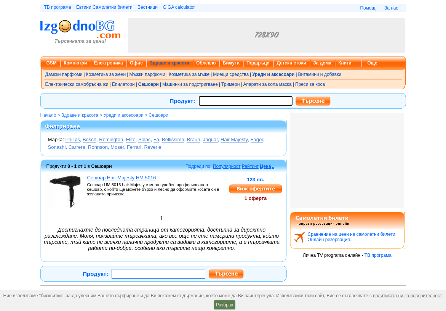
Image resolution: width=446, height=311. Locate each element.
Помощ (367, 8)
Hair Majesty (234, 139)
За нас (391, 8)
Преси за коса (310, 84)
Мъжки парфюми (147, 74)
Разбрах (224, 305)
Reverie (152, 147)
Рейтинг (250, 166)
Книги (344, 63)
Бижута (231, 63)
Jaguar (210, 139)
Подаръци (258, 63)
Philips (72, 139)
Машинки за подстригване (190, 84)
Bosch (89, 139)
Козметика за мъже (189, 74)
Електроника (108, 63)
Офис (136, 63)
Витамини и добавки (320, 74)
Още (372, 63)
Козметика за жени (106, 74)
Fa (156, 139)
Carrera (77, 147)
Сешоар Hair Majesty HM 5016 (121, 177)
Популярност (227, 166)
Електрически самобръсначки (77, 84)
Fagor (257, 139)
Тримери (230, 84)
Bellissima (173, 139)
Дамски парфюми (64, 74)
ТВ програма (57, 7)
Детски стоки (291, 63)
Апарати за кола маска (267, 84)
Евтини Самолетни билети (104, 7)
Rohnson (98, 147)
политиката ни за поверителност (407, 295)
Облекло (206, 63)
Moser (117, 147)
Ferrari (134, 147)
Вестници (147, 7)
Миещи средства (231, 74)
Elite (130, 139)
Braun (193, 139)
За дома (322, 63)
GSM (51, 63)
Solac (144, 139)
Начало (48, 115)
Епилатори (123, 84)
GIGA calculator (179, 7)
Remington (111, 139)
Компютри (75, 63)
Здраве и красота (169, 63)
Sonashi (57, 147)
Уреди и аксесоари (124, 115)
